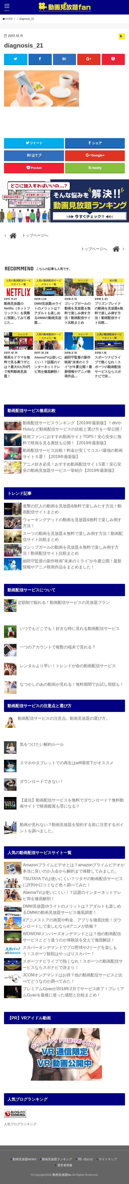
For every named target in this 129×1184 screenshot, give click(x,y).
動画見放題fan (62, 1174)
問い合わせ (85, 1159)
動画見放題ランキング (57, 1159)
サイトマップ (108, 1159)
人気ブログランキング (20, 1124)
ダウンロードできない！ (42, 781)
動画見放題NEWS (24, 1159)
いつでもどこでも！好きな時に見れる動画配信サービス (70, 628)
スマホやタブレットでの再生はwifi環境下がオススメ (67, 763)
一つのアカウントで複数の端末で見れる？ (58, 647)
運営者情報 (64, 1165)
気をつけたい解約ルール (42, 744)
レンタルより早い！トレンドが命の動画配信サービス (68, 665)
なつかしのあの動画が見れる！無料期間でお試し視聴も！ (72, 684)
